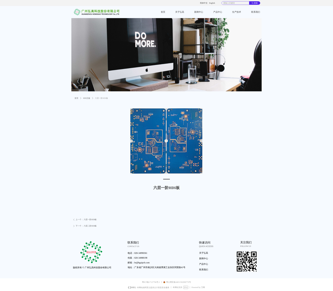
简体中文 (204, 3)
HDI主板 (86, 98)
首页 (76, 98)
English (212, 3)
